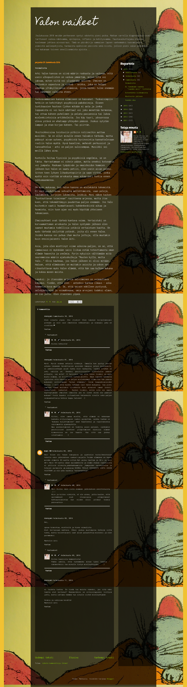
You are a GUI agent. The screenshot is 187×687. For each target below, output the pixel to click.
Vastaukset (52, 335)
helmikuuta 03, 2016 (70, 340)
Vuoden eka (130, 100)
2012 (126, 117)
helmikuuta (131, 76)
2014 (126, 109)
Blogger (110, 679)
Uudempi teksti (44, 657)
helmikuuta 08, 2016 (70, 485)
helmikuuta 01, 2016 (63, 360)
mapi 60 (47, 451)
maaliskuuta (132, 72)
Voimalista (130, 83)
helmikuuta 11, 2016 (63, 580)
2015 (126, 106)
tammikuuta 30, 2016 (63, 316)
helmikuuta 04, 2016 (62, 451)
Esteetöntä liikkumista (136, 93)
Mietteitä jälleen (134, 96)
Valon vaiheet (66, 22)
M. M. (54, 340)
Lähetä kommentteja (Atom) (55, 663)
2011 (126, 120)
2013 (126, 113)
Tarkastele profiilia (131, 152)
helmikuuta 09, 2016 (63, 518)
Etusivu (73, 657)
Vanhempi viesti (104, 657)
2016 (126, 69)
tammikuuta (131, 80)
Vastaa (47, 329)
